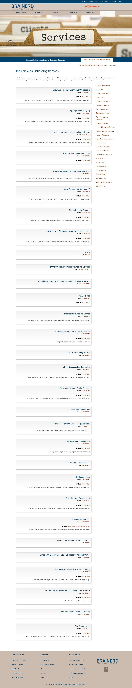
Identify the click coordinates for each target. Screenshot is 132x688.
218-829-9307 (86, 369)
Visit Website (86, 97)
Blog (120, 1)
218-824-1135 (86, 92)
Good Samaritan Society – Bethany (75, 612)
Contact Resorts (105, 1)
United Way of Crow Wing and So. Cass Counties (68, 231)
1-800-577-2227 (85, 269)
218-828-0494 (86, 500)
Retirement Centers (102, 158)
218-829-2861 (86, 557)
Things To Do (45, 660)
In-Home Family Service (79, 352)
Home (81, 65)
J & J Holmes (84, 296)
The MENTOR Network (80, 111)
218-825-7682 (86, 479)
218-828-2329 (86, 174)
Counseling (99, 97)
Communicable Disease (103, 93)
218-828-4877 (86, 255)
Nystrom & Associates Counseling (75, 367)
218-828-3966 (86, 390)
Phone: (79, 92)
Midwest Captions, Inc (78, 684)
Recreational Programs (104, 154)
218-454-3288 (86, 572)
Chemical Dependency (103, 85)
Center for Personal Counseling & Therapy (71, 424)
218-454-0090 (86, 156)
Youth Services (101, 186)
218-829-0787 (86, 426)
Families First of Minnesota (78, 441)
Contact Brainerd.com (77, 673)
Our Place (86, 252)
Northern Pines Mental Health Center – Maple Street (67, 590)
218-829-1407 (86, 614)
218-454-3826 (86, 593)
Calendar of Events (48, 664)
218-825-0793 (86, 543)
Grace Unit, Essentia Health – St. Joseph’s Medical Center (65, 555)
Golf (42, 669)
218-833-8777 (86, 334)
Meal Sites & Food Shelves (105, 139)
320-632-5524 (86, 135)
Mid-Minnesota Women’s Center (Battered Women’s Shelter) (64, 281)
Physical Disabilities (102, 150)
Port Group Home (82, 626)
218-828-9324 (86, 355)
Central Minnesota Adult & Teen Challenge (72, 331)
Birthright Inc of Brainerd (79, 210)
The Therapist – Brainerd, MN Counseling (72, 569)
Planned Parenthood (81, 519)
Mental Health (101, 143)
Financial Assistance (102, 123)
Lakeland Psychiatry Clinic (78, 409)
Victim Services (101, 178)
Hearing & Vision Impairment (105, 131)
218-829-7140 (86, 191)
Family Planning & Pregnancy (102, 118)
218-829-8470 (86, 212)
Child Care (99, 89)
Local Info (44, 677)
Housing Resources (102, 135)
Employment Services (103, 109)
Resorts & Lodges (19, 660)
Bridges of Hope (83, 477)
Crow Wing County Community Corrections (71, 90)
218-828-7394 (86, 412)
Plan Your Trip (17, 677)
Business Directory (94, 1)
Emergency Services (102, 105)
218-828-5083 (86, 113)
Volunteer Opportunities (104, 182)
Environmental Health (103, 113)
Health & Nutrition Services (105, 127)
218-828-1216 (86, 284)
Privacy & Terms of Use (78, 669)
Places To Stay (17, 673)
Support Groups (101, 174)
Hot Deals (84, 1)
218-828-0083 (86, 298)
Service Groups (101, 166)
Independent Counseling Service (76, 314)
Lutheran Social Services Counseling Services (70, 267)
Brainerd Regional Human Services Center (71, 171)
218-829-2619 (86, 234)
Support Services (102, 65)
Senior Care (100, 162)
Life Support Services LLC (78, 462)
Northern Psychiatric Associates (76, 153)
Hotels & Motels (18, 664)
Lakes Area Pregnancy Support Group (73, 540)
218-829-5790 (86, 465)
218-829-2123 (86, 628)
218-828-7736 (86, 316)
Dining (43, 673)
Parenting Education (103, 147)
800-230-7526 (86, 522)
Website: (79, 97)
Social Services (101, 170)
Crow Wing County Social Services (75, 388)
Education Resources (103, 101)
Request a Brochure (76, 660)
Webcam (114, 1)
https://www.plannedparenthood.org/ (79, 526)
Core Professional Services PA (77, 189)
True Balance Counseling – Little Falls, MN (71, 132)
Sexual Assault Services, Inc (78, 498)
